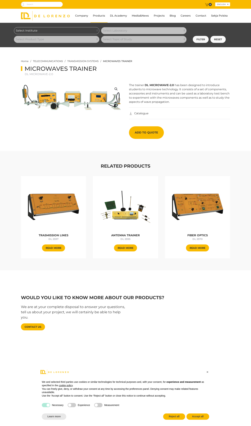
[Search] (42, 4)
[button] (116, 89)
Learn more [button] (54, 416)
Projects (159, 15)
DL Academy (118, 15)
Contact (201, 15)
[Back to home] (45, 16)
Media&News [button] (140, 15)
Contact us (33, 326)
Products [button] (99, 15)
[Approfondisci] (53, 206)
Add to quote (146, 132)
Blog (173, 15)
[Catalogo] (139, 113)
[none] (222, 4)
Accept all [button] (198, 416)
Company (81, 15)
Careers (186, 15)
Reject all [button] (174, 416)
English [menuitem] (221, 4)
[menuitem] (222, 4)
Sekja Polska (219, 15)
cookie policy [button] (66, 385)
